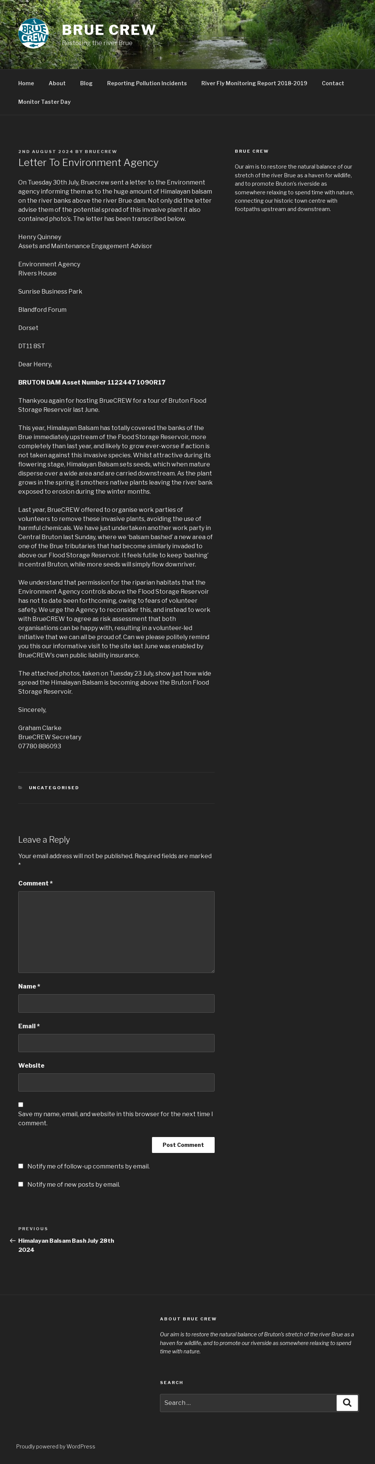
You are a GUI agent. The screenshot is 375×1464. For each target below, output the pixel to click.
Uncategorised (54, 787)
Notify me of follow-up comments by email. (88, 1166)
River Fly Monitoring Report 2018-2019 (254, 83)
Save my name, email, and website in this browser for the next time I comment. (115, 1119)
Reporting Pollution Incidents (147, 83)
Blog (86, 83)
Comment (35, 883)
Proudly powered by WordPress (55, 1446)
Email (29, 1026)
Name (29, 986)
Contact (333, 83)
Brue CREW (109, 30)
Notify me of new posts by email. (73, 1184)
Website (31, 1065)
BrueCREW (101, 151)
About (57, 83)
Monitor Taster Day (44, 102)
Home (26, 83)
